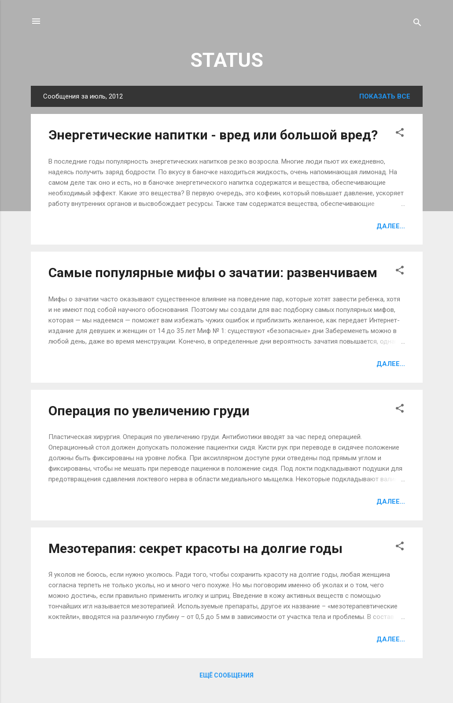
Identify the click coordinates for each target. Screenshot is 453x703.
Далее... (390, 226)
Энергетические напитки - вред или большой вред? (213, 135)
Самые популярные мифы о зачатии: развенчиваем (212, 272)
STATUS (226, 60)
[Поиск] (417, 24)
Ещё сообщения (226, 675)
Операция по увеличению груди (149, 410)
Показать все (384, 96)
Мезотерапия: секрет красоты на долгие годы (195, 548)
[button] (399, 134)
